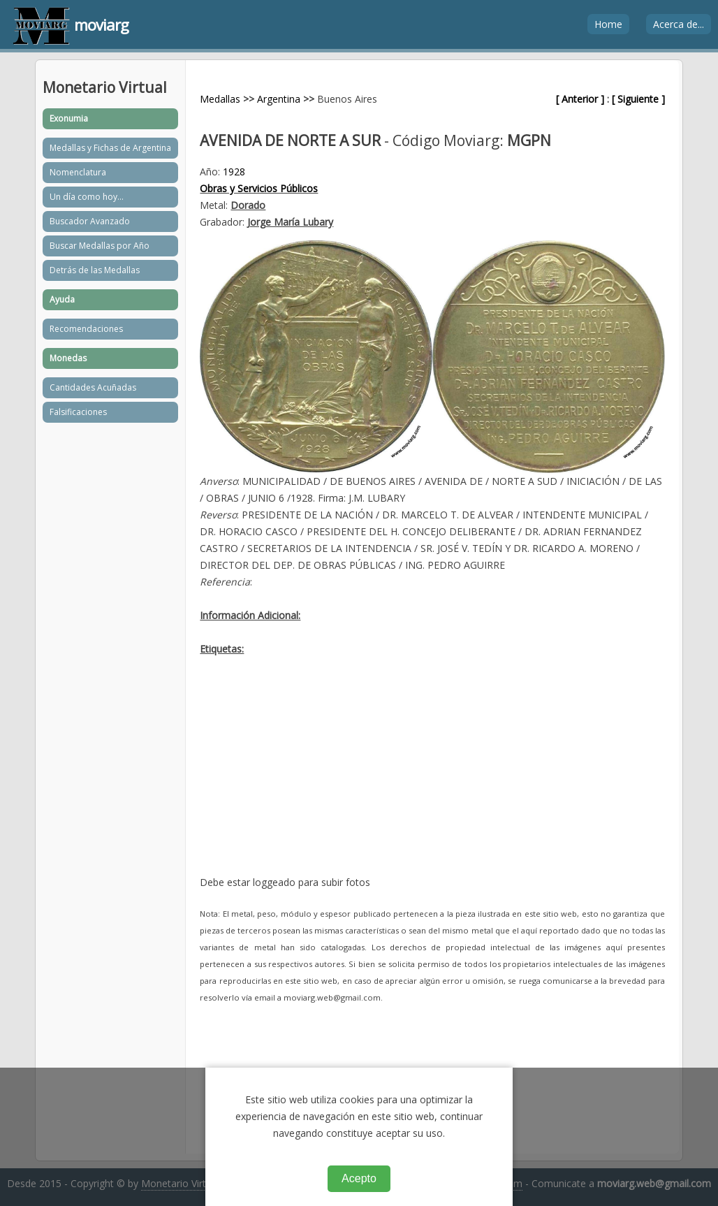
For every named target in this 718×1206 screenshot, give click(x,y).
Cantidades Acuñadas (93, 387)
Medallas (220, 99)
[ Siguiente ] (638, 99)
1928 (234, 171)
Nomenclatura (78, 172)
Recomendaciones (86, 329)
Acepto (359, 1178)
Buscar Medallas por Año (99, 246)
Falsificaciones (78, 412)
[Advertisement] (432, 776)
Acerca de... (678, 24)
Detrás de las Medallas (95, 270)
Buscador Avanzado (90, 221)
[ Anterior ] (580, 99)
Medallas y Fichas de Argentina (110, 148)
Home (608, 24)
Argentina (278, 99)
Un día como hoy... (87, 197)
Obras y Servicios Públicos (259, 188)
